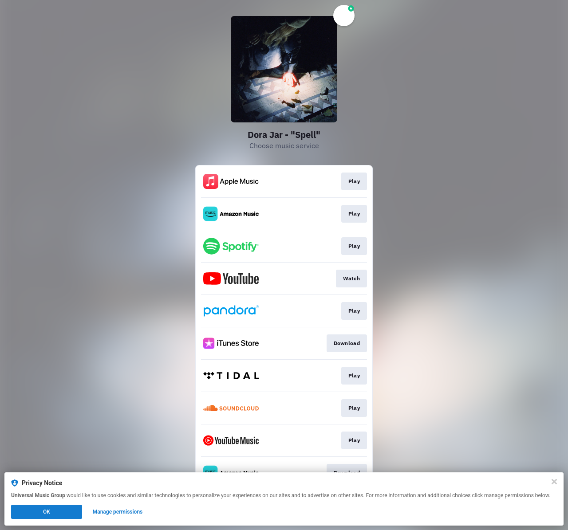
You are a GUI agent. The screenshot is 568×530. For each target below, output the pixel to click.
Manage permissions (118, 512)
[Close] (554, 482)
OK (46, 512)
